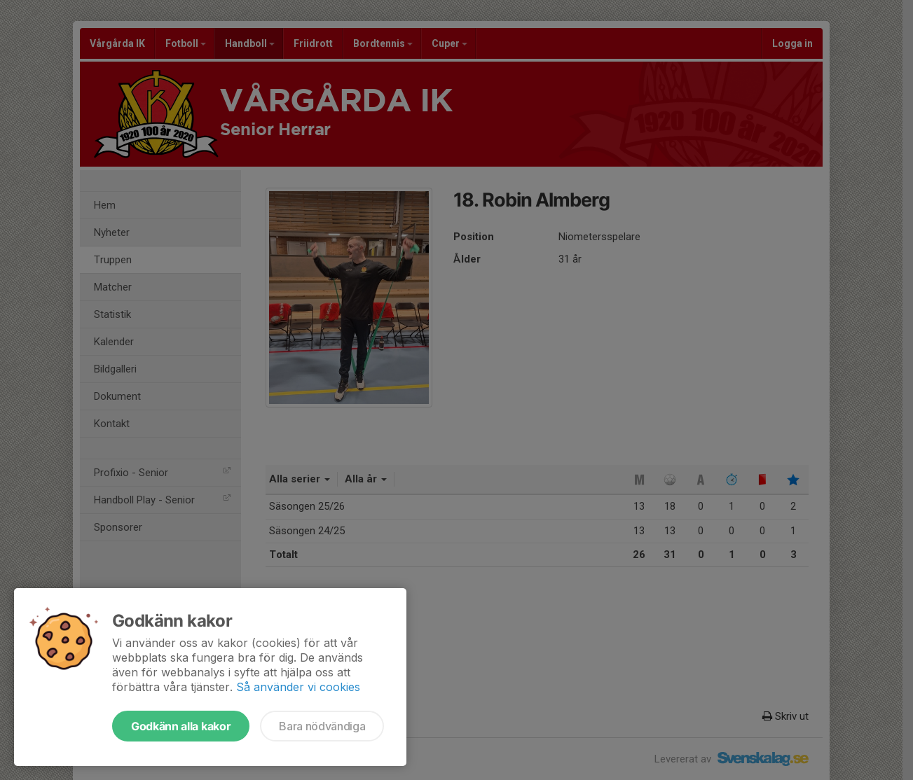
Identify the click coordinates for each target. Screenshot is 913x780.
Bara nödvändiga (322, 726)
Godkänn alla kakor (181, 726)
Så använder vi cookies (298, 687)
